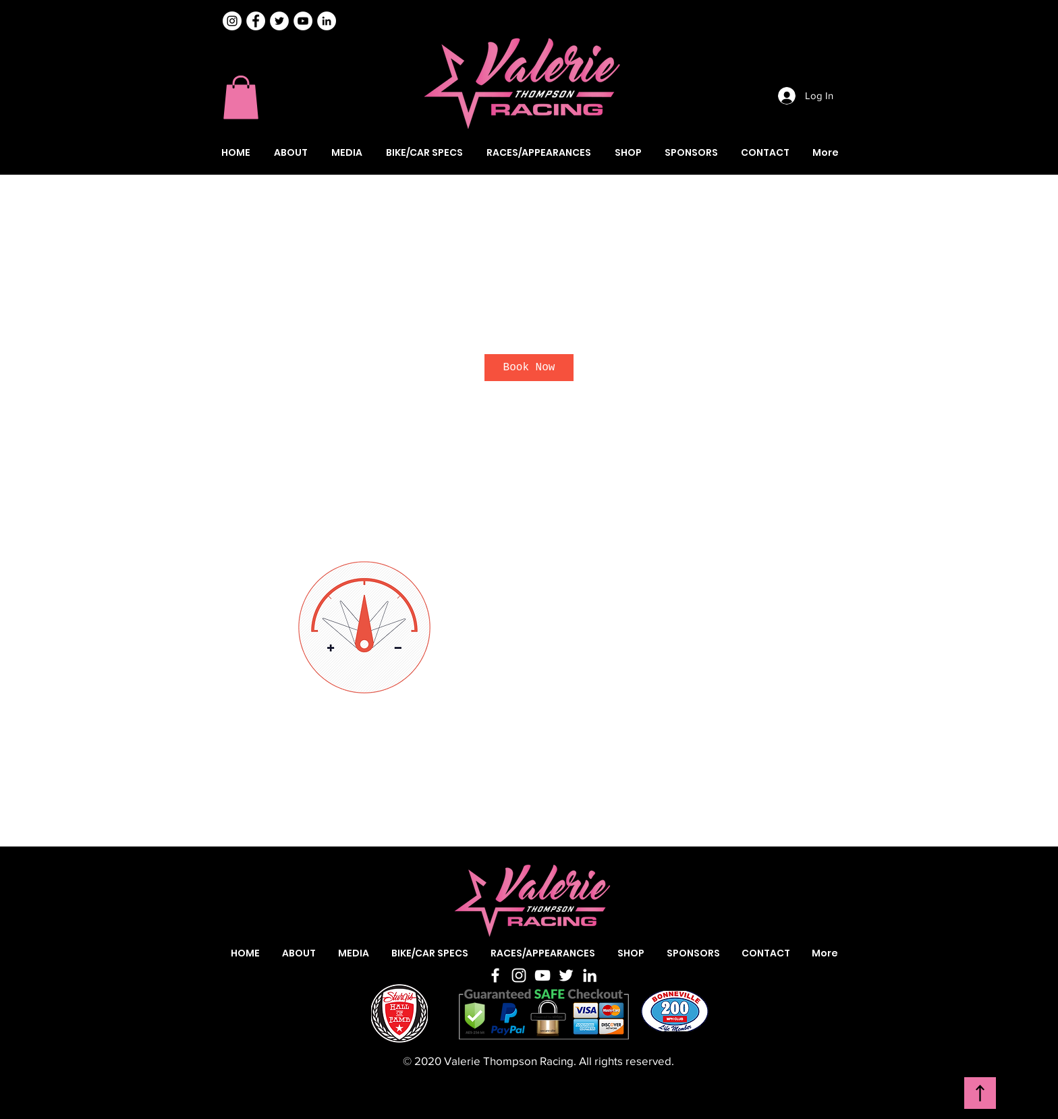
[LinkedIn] (589, 975)
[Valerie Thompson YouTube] (303, 20)
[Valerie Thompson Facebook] (255, 20)
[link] (529, 367)
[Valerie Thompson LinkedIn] (326, 20)
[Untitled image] (364, 627)
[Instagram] (232, 20)
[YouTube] (542, 975)
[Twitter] (566, 975)
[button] (241, 97)
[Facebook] (495, 975)
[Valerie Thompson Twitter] (279, 20)
